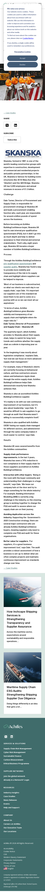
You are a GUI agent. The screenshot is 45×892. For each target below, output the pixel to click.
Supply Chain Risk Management (18, 748)
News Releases (10, 800)
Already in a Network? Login (16, 780)
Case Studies (9, 796)
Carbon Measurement (13, 759)
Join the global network (14, 776)
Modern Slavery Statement (15, 857)
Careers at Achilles (12, 824)
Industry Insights (11, 792)
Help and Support (12, 807)
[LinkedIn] (11, 736)
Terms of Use (9, 866)
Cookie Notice (28, 38)
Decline (22, 65)
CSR (5, 854)
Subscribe (12, 140)
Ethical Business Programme (16, 763)
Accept (22, 58)
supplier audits (10, 267)
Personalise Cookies (22, 52)
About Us (8, 820)
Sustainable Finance (12, 756)
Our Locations (10, 831)
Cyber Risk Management (15, 752)
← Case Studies (10, 113)
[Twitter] (6, 736)
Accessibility (9, 848)
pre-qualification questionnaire (18, 264)
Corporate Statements (13, 860)
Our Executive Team (13, 827)
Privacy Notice (9, 863)
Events (7, 804)
